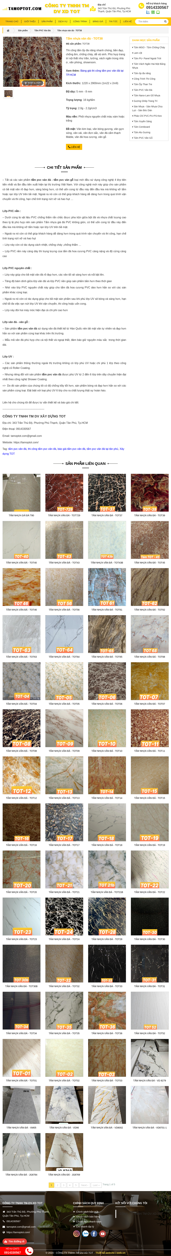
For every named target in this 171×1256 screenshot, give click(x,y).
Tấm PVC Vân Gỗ (143, 138)
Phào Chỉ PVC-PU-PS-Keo (148, 116)
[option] (8, 94)
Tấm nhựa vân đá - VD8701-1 (150, 1127)
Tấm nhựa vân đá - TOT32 (64, 986)
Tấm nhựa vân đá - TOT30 (149, 939)
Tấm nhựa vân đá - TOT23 (21, 939)
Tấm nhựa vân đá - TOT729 (64, 515)
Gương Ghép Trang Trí (145, 101)
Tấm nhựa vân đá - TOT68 (149, 656)
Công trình (80, 21)
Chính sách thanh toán (88, 1221)
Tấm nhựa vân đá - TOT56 (64, 609)
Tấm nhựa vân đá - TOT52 (149, 1033)
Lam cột (138, 53)
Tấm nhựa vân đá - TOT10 (107, 751)
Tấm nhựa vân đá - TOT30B (21, 986)
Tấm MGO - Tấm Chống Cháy (149, 47)
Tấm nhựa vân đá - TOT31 (149, 986)
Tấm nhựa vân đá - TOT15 (149, 798)
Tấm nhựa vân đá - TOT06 (107, 704)
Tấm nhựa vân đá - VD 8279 (149, 1080)
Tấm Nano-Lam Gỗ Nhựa (147, 95)
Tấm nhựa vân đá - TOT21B (107, 892)
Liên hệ (74, 147)
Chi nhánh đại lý (85, 1226)
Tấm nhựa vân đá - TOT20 (21, 892)
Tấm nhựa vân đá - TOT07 (149, 704)
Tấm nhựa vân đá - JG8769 (64, 1174)
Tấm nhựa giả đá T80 (21, 515)
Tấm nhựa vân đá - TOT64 (64, 656)
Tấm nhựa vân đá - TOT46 (21, 609)
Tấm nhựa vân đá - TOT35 (64, 1033)
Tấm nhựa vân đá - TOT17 (64, 845)
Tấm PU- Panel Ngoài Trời (147, 58)
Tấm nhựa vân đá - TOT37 (107, 515)
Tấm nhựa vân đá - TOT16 (21, 845)
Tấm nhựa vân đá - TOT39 (149, 515)
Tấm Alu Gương (142, 132)
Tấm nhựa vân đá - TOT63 (21, 656)
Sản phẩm (47, 21)
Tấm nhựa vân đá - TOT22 (149, 892)
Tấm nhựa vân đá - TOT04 (21, 704)
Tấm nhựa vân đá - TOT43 (64, 562)
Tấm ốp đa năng (142, 73)
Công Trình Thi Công (144, 78)
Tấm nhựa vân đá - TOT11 (149, 751)
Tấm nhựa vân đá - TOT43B (107, 562)
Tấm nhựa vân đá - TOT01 (21, 1080)
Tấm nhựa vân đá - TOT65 (107, 656)
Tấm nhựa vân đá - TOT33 (107, 986)
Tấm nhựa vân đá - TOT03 (107, 1080)
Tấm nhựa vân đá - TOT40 (21, 562)
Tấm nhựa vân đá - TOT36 (107, 1033)
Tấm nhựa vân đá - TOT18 (107, 845)
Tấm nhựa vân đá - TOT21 (64, 892)
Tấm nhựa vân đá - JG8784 (21, 1174)
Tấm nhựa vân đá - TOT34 (21, 1033)
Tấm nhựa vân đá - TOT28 (107, 939)
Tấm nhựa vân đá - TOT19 (149, 845)
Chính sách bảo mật (87, 1211)
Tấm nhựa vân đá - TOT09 (64, 751)
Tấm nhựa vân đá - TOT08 (21, 751)
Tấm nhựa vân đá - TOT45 (149, 562)
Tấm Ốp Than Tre (143, 84)
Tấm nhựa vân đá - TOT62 (149, 609)
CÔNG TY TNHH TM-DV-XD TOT (141, 1213)
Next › (84, 1185)
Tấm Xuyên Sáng (143, 121)
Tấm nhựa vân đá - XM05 (21, 1127)
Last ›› (96, 1185)
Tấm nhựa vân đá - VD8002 (107, 1127)
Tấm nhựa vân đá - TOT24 (64, 939)
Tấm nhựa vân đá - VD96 (64, 1127)
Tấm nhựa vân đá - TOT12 (21, 798)
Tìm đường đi (16, 1241)
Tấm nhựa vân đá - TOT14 (107, 798)
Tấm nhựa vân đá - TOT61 (107, 609)
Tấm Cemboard (142, 127)
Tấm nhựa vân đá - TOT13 (64, 798)
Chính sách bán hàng (88, 1216)
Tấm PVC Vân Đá (143, 90)
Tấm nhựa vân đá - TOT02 (64, 1080)
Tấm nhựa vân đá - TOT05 (64, 704)
